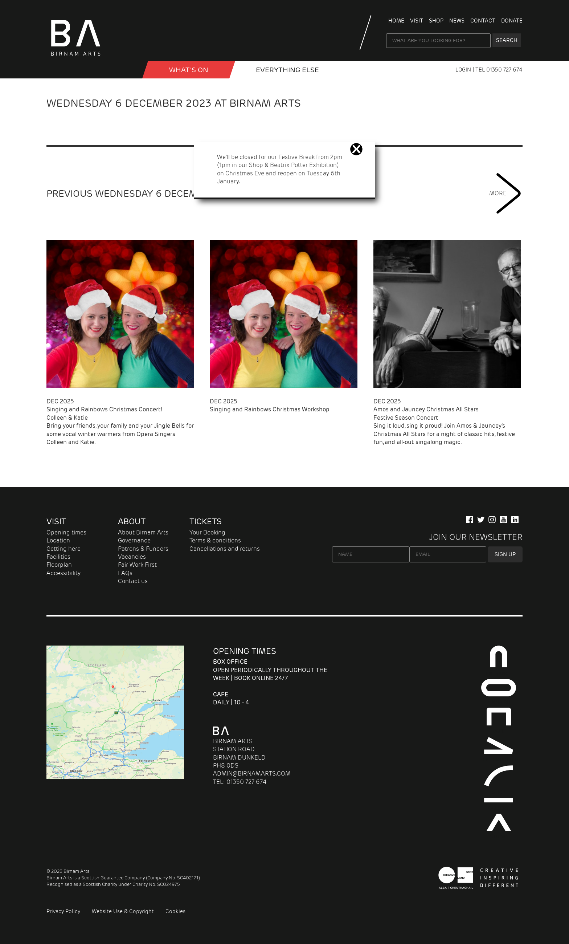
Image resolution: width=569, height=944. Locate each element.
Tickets (205, 521)
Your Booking (207, 532)
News (456, 20)
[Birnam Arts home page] (75, 58)
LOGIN (463, 69)
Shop (436, 20)
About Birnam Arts (143, 532)
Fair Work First (137, 565)
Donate (512, 20)
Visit (416, 20)
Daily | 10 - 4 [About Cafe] (231, 698)
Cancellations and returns (224, 549)
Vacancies (132, 557)
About (132, 521)
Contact (482, 20)
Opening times (66, 532)
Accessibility (63, 573)
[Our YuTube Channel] (503, 519)
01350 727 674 (504, 69)
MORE (506, 193)
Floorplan (59, 565)
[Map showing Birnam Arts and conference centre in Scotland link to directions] (115, 777)
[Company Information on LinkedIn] (515, 519)
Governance (134, 540)
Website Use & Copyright (123, 911)
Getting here (63, 549)
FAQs (125, 573)
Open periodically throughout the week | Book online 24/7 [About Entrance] (270, 670)
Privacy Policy (63, 911)
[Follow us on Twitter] (480, 519)
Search (506, 40)
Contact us (133, 581)
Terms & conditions (215, 540)
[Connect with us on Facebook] (469, 519)
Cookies (175, 911)
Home (396, 20)
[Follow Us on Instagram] (492, 519)
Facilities (58, 557)
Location (58, 540)
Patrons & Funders (143, 549)
